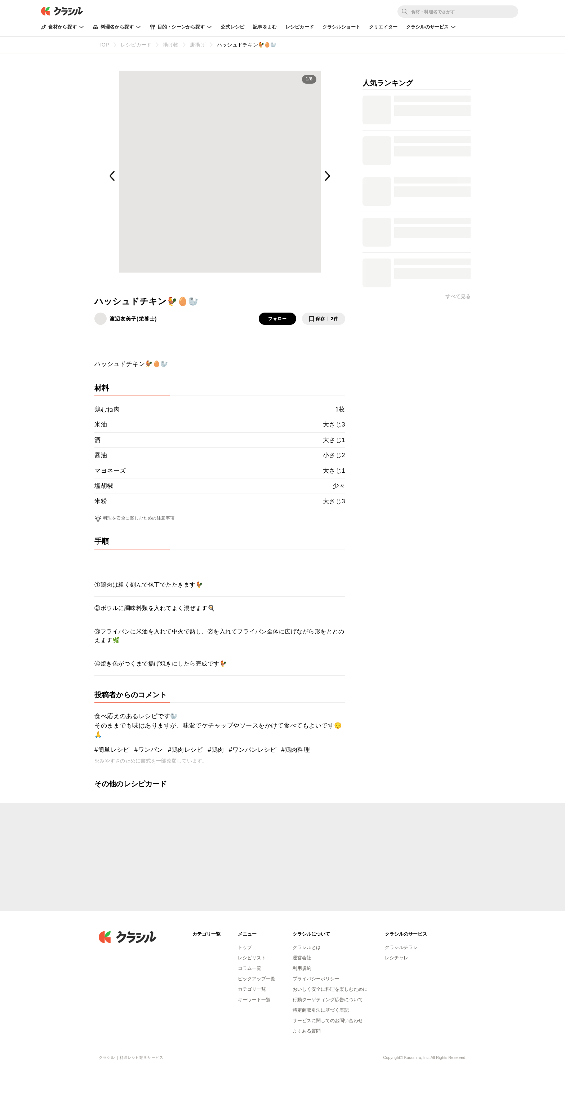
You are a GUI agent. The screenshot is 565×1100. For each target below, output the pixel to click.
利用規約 (302, 968)
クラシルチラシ (401, 947)
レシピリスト (252, 957)
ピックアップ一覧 (256, 978)
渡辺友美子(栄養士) (133, 319)
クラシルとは (307, 947)
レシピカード (299, 27)
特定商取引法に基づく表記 (321, 1010)
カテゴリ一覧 (252, 989)
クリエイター (383, 27)
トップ (245, 947)
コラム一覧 (249, 968)
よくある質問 (307, 1031)
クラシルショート (341, 27)
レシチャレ (396, 957)
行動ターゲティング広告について (328, 999)
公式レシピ (232, 27)
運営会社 (302, 957)
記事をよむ (265, 27)
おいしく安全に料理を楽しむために (330, 989)
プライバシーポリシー (316, 978)
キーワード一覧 (254, 999)
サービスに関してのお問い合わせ (328, 1020)
